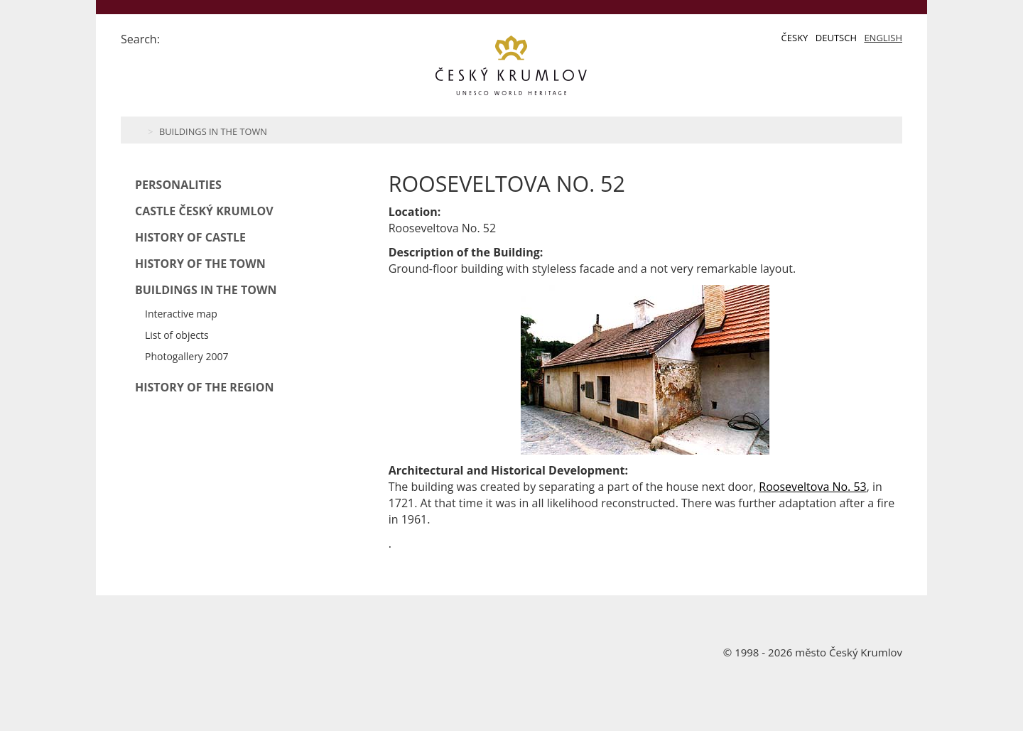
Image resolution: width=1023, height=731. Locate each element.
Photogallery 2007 (187, 356)
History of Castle (190, 237)
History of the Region (204, 387)
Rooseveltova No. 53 (812, 486)
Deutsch (836, 37)
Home (136, 130)
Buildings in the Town (213, 131)
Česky (794, 37)
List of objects (177, 335)
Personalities (178, 185)
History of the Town (200, 263)
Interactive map (181, 313)
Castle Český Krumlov (204, 211)
